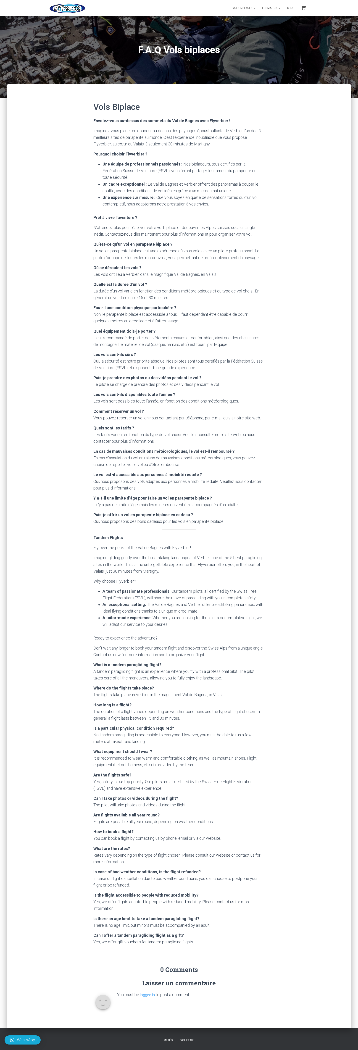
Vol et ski (187, 1040)
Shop (290, 8)
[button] (23, 1040)
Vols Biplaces (243, 8)
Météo (168, 1040)
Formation (271, 8)
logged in (148, 994)
